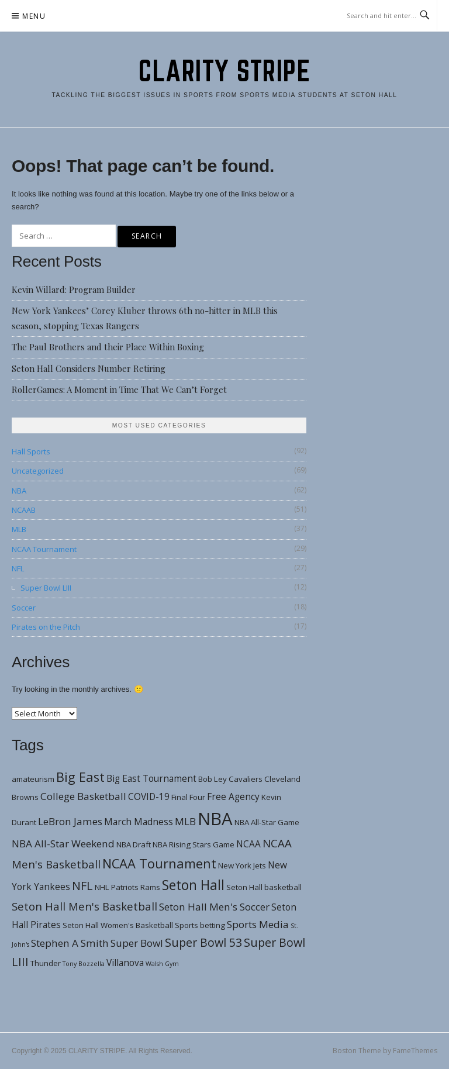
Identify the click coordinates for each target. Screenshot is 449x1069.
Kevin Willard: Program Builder (74, 289)
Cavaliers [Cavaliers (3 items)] (246, 779)
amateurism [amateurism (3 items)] (33, 779)
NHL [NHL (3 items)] (102, 887)
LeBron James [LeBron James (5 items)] (70, 821)
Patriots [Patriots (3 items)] (125, 887)
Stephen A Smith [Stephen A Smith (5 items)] (70, 943)
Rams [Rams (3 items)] (150, 887)
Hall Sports (31, 451)
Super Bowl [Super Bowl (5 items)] (136, 943)
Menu (34, 16)
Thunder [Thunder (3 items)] (45, 963)
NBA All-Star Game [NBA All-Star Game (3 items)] (266, 822)
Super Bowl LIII (45, 587)
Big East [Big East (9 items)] (80, 776)
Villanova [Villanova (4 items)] (125, 962)
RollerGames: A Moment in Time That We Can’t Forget (119, 389)
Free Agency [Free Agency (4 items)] (233, 796)
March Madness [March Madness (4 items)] (138, 821)
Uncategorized (38, 470)
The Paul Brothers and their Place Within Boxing (108, 347)
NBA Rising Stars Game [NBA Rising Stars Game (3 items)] (193, 844)
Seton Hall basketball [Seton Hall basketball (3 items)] (264, 887)
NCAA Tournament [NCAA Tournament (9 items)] (159, 863)
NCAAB (24, 510)
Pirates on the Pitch (46, 627)
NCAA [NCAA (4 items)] (248, 843)
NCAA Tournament (44, 549)
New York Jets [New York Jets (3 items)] (242, 865)
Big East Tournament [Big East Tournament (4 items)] (151, 778)
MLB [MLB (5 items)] (185, 821)
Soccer (24, 607)
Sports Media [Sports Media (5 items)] (258, 924)
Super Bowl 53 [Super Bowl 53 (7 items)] (203, 942)
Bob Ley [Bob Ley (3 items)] (212, 779)
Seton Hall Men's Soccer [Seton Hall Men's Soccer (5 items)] (214, 906)
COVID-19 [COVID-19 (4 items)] (149, 796)
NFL (18, 568)
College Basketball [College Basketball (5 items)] (83, 796)
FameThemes (415, 1051)
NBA (19, 490)
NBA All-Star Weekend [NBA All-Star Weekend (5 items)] (63, 843)
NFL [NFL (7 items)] (82, 886)
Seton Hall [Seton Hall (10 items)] (193, 885)
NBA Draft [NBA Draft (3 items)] (133, 844)
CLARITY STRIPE (224, 71)
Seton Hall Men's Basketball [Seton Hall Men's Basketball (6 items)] (84, 906)
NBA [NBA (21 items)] (215, 818)
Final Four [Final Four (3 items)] (188, 797)
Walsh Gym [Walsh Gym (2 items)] (162, 964)
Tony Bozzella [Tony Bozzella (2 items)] (84, 964)
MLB (19, 529)
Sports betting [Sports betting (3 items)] (200, 925)
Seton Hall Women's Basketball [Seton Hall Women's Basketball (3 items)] (118, 925)
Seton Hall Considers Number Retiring (88, 368)
